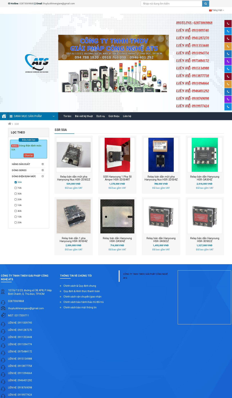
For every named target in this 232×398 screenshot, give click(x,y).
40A (19, 211)
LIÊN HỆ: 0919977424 (20, 395)
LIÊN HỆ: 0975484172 (20, 351)
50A (20, 182)
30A (19, 194)
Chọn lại (29, 156)
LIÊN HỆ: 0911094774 (20, 344)
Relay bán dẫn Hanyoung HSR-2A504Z (117, 240)
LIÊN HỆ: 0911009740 (20, 323)
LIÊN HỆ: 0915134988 (20, 359)
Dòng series (19, 170)
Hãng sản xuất (21, 164)
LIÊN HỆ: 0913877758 (20, 366)
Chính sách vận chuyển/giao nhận (82, 297)
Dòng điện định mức (24, 176)
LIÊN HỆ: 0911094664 (20, 373)
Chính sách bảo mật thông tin (80, 307)
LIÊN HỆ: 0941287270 (20, 330)
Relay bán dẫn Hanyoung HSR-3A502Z (161, 240)
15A (19, 217)
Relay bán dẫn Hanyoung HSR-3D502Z (204, 240)
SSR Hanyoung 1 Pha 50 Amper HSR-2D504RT (117, 178)
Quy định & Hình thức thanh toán (81, 291)
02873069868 (16, 301)
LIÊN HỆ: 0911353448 (20, 337)
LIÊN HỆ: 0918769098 (20, 387)
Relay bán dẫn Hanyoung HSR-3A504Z (204, 178)
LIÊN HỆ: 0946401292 (20, 380)
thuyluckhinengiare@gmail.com (26, 308)
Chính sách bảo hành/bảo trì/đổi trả (83, 302)
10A (19, 205)
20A (19, 200)
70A (19, 188)
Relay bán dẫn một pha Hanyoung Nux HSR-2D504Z (161, 178)
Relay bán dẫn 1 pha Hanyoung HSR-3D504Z (74, 240)
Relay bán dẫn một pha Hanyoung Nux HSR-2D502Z (73, 178)
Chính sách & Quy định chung (79, 286)
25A (19, 223)
